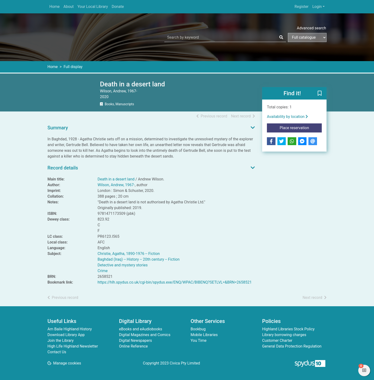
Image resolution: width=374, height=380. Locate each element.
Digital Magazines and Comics (144, 334)
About (68, 6)
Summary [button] (57, 128)
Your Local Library (93, 6)
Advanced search (311, 28)
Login (317, 6)
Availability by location (287, 116)
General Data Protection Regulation (292, 346)
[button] (319, 93)
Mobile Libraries (204, 334)
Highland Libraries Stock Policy (288, 329)
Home (54, 6)
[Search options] (307, 37)
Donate (118, 6)
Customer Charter (277, 340)
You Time (199, 340)
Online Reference (133, 346)
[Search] (281, 37)
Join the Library (60, 340)
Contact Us (56, 352)
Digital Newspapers (135, 340)
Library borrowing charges (284, 334)
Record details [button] (62, 168)
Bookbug (198, 329)
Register (302, 6)
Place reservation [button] (301, 127)
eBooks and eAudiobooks (140, 329)
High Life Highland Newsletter (72, 346)
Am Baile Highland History (69, 329)
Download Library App (66, 334)
